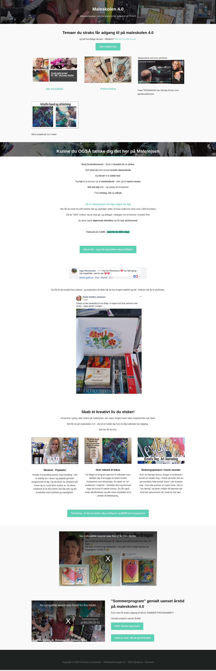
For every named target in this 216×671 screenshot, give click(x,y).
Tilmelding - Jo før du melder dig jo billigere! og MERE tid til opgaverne (108, 513)
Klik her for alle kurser (125, 39)
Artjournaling (108, 88)
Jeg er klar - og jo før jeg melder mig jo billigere (108, 249)
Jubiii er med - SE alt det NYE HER (133, 638)
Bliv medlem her (108, 46)
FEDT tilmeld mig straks (127, 626)
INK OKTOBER (55, 89)
